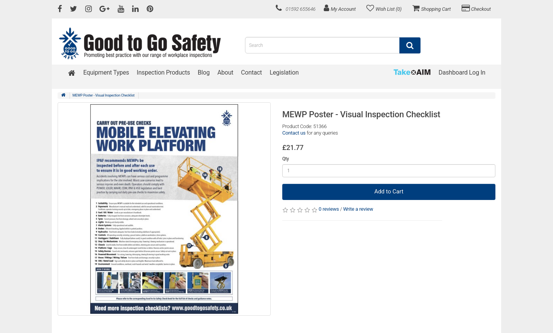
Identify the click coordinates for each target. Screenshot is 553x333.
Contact (251, 72)
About (225, 72)
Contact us (294, 133)
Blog (204, 72)
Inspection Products (163, 72)
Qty (285, 159)
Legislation (284, 72)
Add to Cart (389, 191)
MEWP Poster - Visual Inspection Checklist (104, 95)
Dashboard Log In (462, 72)
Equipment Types (106, 72)
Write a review (358, 209)
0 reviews (329, 209)
